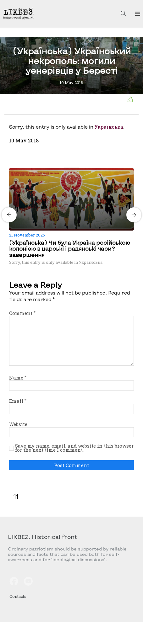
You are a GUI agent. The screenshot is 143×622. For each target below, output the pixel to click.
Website (18, 424)
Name (17, 378)
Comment (22, 313)
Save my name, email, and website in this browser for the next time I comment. (74, 448)
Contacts (17, 596)
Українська (109, 127)
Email (17, 401)
